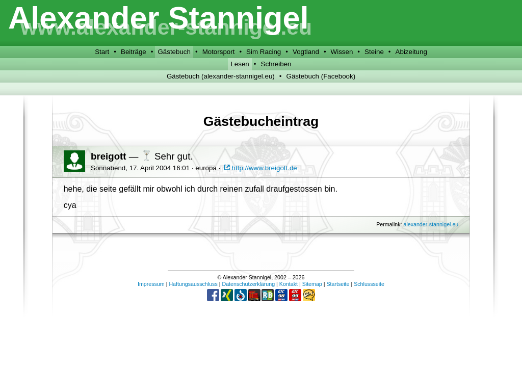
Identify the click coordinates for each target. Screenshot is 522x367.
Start (102, 52)
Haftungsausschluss (193, 284)
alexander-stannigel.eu (430, 224)
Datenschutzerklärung (248, 284)
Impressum (151, 284)
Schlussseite (369, 284)
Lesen (239, 64)
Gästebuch (174, 52)
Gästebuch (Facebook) (321, 76)
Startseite (337, 284)
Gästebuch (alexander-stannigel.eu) (221, 76)
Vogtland (306, 52)
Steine (374, 52)
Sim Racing (263, 52)
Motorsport (218, 52)
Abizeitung (411, 52)
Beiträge (133, 52)
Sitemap (312, 284)
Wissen (342, 52)
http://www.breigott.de (259, 168)
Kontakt (288, 284)
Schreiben (276, 64)
